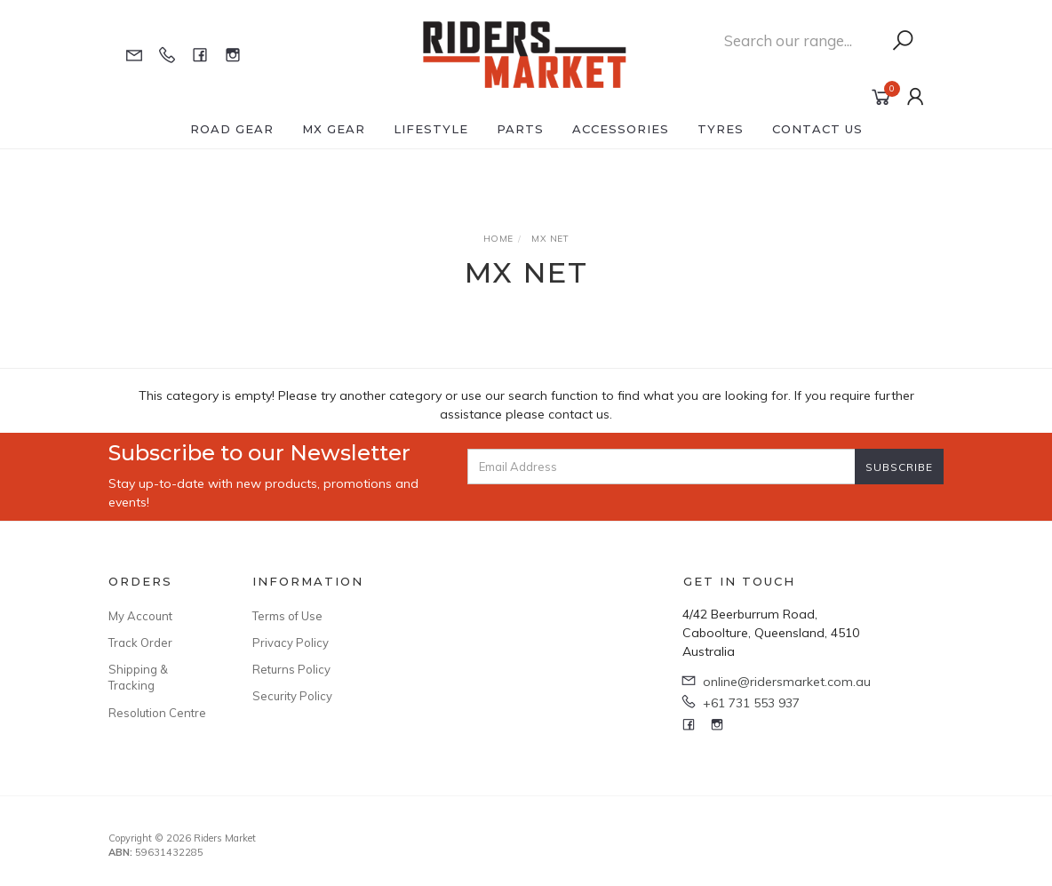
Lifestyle (431, 129)
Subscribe (899, 467)
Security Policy (292, 696)
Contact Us (817, 129)
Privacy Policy (290, 642)
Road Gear (232, 129)
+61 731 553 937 (751, 703)
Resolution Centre (157, 713)
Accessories (620, 129)
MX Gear (333, 129)
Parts (520, 129)
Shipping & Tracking (138, 677)
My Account (140, 616)
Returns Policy (291, 669)
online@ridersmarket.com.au (787, 682)
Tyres (720, 129)
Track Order (140, 642)
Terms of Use (287, 616)
